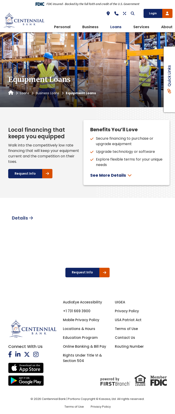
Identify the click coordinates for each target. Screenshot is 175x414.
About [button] (166, 27)
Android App (26, 380)
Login (153, 13)
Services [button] (141, 27)
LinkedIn (18, 354)
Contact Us (125, 337)
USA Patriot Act (128, 319)
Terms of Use (126, 328)
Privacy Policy (127, 311)
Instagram (36, 354)
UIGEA (120, 302)
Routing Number (129, 346)
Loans (24, 93)
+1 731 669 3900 (76, 311)
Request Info (25, 173)
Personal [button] (62, 27)
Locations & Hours (79, 328)
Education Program (80, 337)
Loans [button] (115, 27)
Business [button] (90, 27)
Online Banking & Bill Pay (84, 346)
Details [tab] (20, 235)
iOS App (26, 368)
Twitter (27, 354)
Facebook (10, 354)
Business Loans (47, 93)
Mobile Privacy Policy (81, 319)
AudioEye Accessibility (82, 302)
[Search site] (132, 13)
